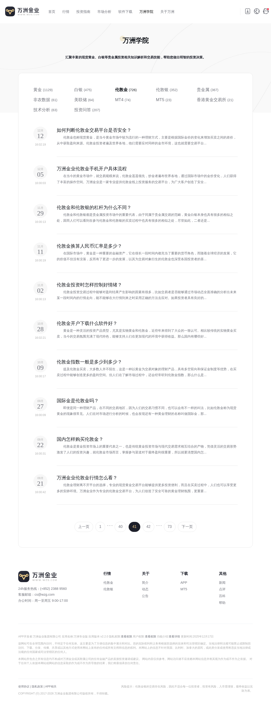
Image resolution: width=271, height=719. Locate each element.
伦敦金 (108, 582)
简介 (145, 582)
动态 (145, 589)
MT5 (183, 589)
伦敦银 (108, 589)
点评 (222, 589)
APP (183, 582)
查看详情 (174, 636)
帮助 (222, 603)
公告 (145, 596)
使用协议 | (24, 686)
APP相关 (50, 686)
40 (120, 527)
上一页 (83, 527)
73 (170, 527)
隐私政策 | (38, 686)
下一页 (187, 527)
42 (148, 527)
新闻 (222, 582)
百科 (222, 596)
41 (134, 527)
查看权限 (126, 636)
